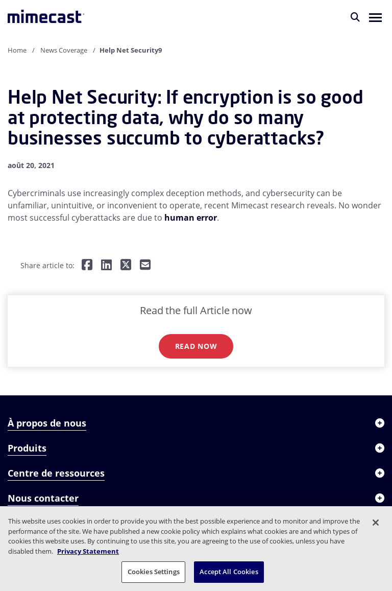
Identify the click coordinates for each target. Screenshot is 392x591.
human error (190, 217)
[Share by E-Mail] (145, 265)
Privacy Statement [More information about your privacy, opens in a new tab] (88, 551)
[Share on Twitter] (125, 265)
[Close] (375, 522)
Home (17, 50)
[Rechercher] (355, 17)
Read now (196, 346)
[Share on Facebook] (87, 265)
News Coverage (63, 50)
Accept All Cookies (229, 571)
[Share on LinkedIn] (106, 265)
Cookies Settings (154, 571)
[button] (375, 17)
